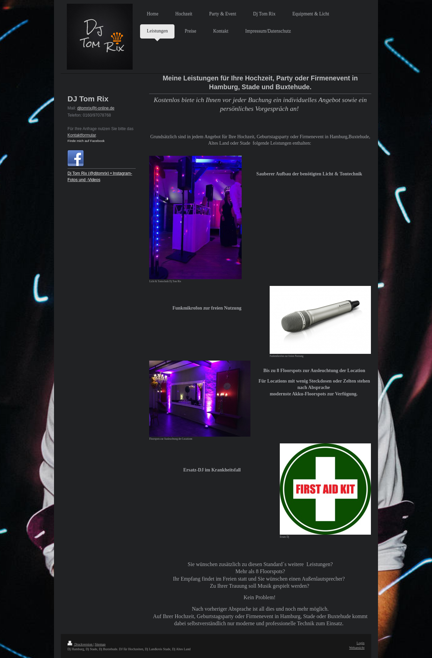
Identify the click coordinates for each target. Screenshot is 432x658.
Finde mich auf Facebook (86, 141)
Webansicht (356, 648)
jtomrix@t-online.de (96, 108)
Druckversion (80, 644)
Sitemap (100, 644)
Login (360, 643)
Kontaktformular (82, 135)
